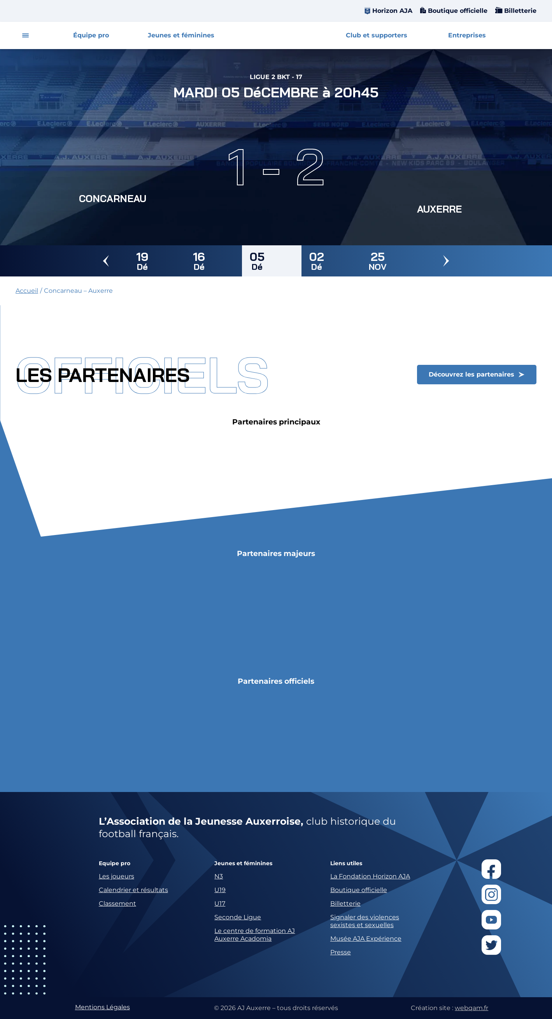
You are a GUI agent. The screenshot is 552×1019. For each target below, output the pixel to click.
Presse (340, 952)
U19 (220, 890)
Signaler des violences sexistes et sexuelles (364, 921)
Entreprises (467, 35)
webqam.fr (471, 1008)
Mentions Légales (102, 1007)
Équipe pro (91, 35)
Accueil (27, 290)
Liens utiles (346, 863)
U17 (219, 903)
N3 (218, 876)
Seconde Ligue (237, 917)
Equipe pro (114, 863)
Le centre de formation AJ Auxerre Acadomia (254, 934)
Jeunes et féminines (181, 35)
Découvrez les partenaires (471, 374)
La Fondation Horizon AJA (370, 876)
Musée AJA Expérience (365, 938)
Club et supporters (376, 35)
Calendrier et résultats (133, 890)
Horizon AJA (392, 10)
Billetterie (519, 10)
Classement (117, 903)
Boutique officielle (456, 10)
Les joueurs (116, 876)
